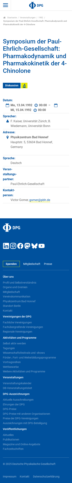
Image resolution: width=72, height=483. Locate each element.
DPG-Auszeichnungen (16, 394)
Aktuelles (8, 434)
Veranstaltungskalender (17, 383)
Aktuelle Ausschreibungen (18, 399)
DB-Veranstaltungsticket (17, 388)
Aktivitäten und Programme (19, 337)
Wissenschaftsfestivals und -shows (24, 352)
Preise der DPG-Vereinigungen (20, 418)
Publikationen (11, 439)
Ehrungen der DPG (14, 404)
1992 (40, 17)
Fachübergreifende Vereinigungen (23, 327)
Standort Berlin (12, 305)
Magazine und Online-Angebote (21, 444)
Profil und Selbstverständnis (19, 282)
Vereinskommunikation (16, 296)
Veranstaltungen (28, 17)
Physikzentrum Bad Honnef (19, 301)
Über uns (8, 276)
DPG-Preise (9, 409)
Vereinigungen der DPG (17, 316)
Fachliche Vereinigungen (17, 322)
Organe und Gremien (15, 287)
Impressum (9, 476)
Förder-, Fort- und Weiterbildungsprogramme (29, 357)
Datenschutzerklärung (46, 476)
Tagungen (9, 348)
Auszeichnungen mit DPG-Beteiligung (25, 423)
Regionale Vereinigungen (17, 331)
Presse (48, 264)
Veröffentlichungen (15, 429)
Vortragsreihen (12, 362)
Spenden (11, 264)
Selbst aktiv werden (14, 343)
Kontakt (7, 310)
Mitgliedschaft (31, 264)
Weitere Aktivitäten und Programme (24, 371)
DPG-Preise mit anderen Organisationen (26, 413)
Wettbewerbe (11, 366)
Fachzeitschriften (13, 448)
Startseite (10, 17)
